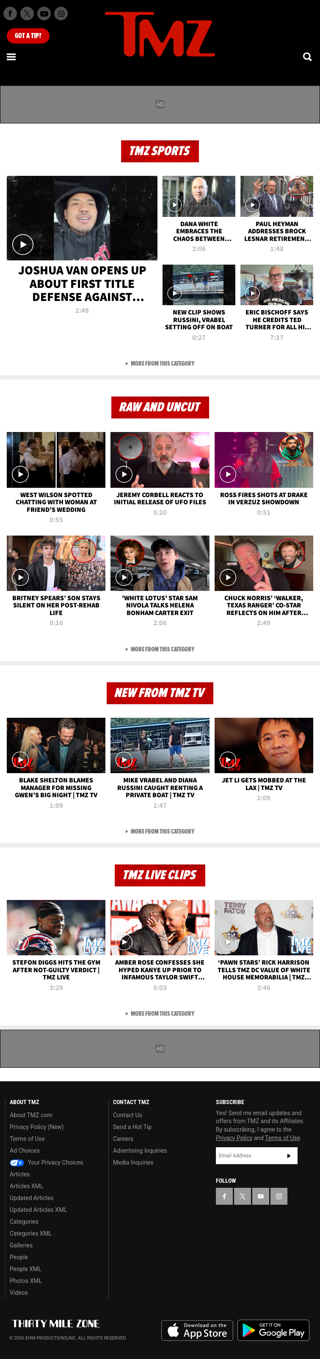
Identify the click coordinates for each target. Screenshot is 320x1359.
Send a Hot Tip (132, 1127)
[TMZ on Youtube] (44, 13)
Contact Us (127, 1115)
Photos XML (26, 1280)
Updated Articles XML (38, 1209)
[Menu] (12, 56)
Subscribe (289, 1155)
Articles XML (27, 1186)
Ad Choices (25, 1150)
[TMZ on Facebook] (10, 13)
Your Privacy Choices (46, 1162)
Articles (20, 1174)
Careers (123, 1138)
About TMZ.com (31, 1115)
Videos (19, 1292)
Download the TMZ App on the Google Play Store (273, 1330)
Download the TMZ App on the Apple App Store (197, 1330)
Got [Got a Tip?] (28, 36)
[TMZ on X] (27, 13)
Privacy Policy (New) (36, 1127)
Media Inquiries (133, 1162)
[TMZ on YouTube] (260, 1196)
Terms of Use (27, 1138)
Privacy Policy (234, 1138)
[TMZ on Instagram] (61, 13)
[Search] (308, 56)
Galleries (21, 1245)
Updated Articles (31, 1198)
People (19, 1257)
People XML (25, 1269)
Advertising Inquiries (140, 1150)
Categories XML (31, 1233)
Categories (24, 1221)
